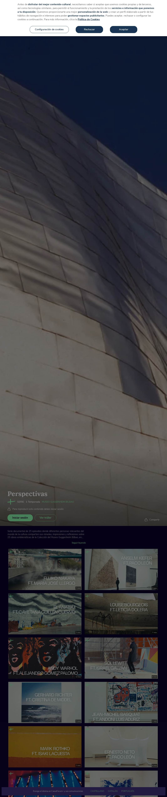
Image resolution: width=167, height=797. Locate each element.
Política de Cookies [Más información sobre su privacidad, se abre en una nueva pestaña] (89, 17)
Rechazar (89, 27)
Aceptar (123, 27)
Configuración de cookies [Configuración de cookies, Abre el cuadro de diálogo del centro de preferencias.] (49, 27)
